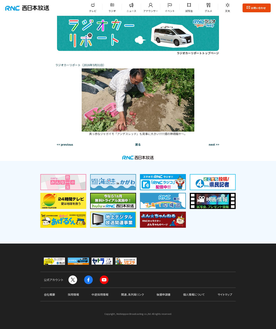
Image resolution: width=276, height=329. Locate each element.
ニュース (131, 11)
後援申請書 (163, 294)
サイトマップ (225, 294)
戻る (138, 144)
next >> (214, 144)
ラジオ (112, 11)
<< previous (65, 144)
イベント (170, 11)
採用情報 (73, 294)
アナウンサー (150, 11)
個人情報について (194, 294)
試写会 (189, 11)
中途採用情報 (100, 294)
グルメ (208, 11)
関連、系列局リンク (132, 294)
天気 (227, 11)
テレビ (92, 11)
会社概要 (49, 294)
